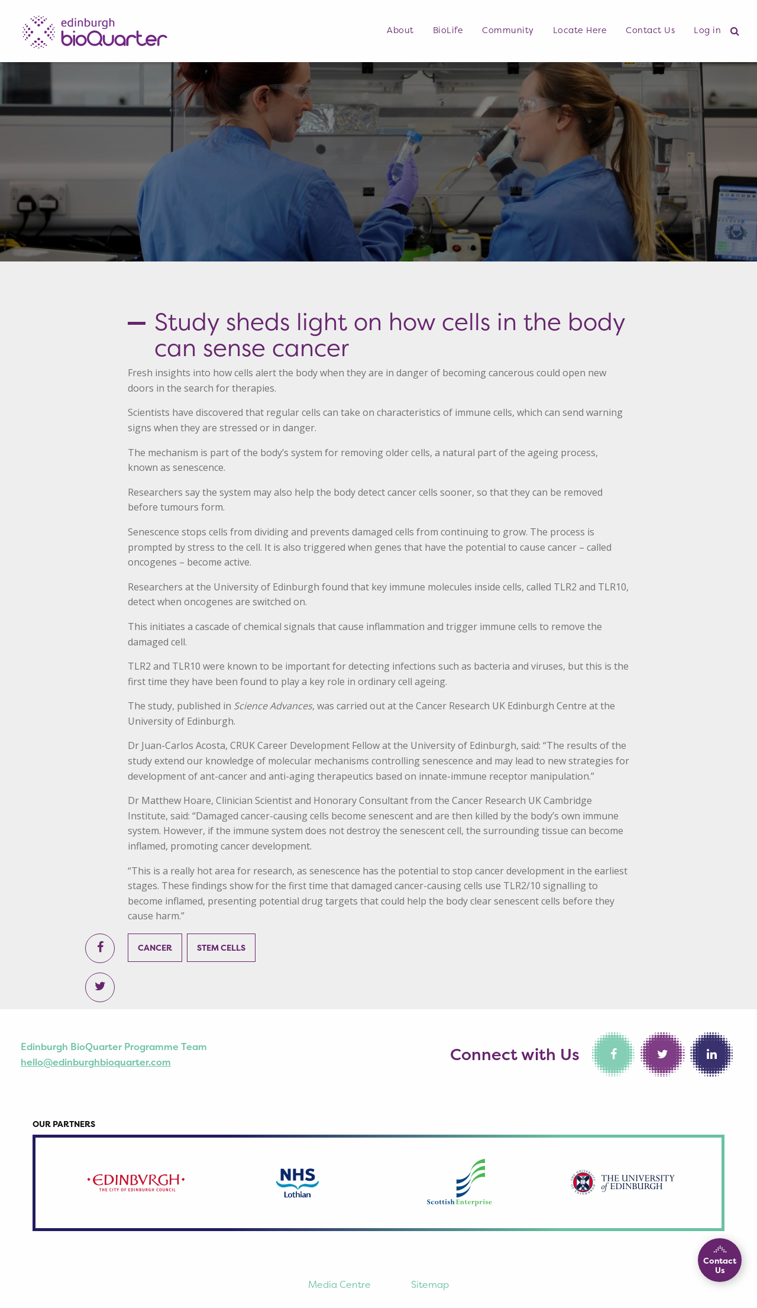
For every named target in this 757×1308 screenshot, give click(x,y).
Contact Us (650, 30)
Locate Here (580, 30)
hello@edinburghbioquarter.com (96, 1061)
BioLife (448, 30)
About (400, 30)
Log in (707, 30)
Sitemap (430, 1284)
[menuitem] (400, 30)
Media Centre (339, 1284)
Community (508, 30)
